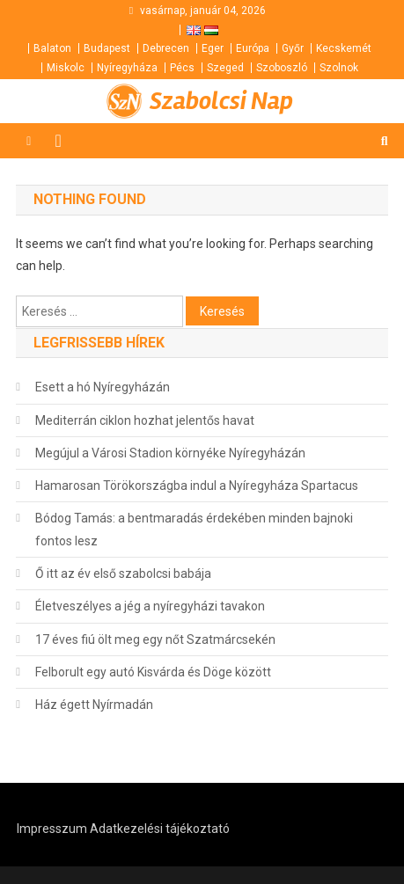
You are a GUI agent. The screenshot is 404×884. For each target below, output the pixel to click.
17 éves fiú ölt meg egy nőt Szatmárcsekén (155, 639)
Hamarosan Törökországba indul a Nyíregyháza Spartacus (196, 486)
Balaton (52, 48)
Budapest (107, 48)
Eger (213, 48)
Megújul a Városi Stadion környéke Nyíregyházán (170, 453)
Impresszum (52, 829)
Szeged (225, 68)
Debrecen (166, 48)
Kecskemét (343, 48)
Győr (293, 48)
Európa (252, 48)
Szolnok (339, 68)
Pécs (182, 68)
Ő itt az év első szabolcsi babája (123, 573)
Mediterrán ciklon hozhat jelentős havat (144, 420)
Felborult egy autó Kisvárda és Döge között (153, 672)
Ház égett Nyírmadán (94, 705)
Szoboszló (281, 68)
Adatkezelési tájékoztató (160, 829)
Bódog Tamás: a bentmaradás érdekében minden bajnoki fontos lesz (194, 529)
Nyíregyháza (127, 68)
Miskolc (65, 68)
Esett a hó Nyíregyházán (102, 387)
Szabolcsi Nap (221, 101)
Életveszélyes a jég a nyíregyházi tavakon (150, 606)
